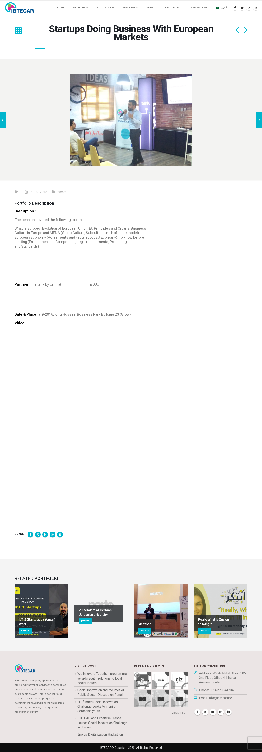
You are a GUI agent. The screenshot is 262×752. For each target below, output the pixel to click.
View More (178, 713)
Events (61, 192)
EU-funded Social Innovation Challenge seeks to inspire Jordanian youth (97, 706)
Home (60, 7)
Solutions (104, 7)
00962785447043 (222, 690)
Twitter (38, 534)
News (149, 7)
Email (60, 534)
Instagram (221, 712)
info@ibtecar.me (220, 698)
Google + (52, 534)
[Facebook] (235, 7)
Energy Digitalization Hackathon (100, 734)
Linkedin (228, 712)
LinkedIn (45, 534)
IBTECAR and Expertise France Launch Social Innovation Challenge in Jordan (102, 722)
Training (129, 7)
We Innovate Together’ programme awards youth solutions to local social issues (102, 678)
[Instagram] (249, 7)
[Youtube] (242, 7)
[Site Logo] (19, 7)
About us (79, 7)
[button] (18, 30)
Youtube (213, 712)
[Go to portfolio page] (41, 611)
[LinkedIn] (256, 7)
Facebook (30, 534)
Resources (172, 7)
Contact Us (199, 7)
